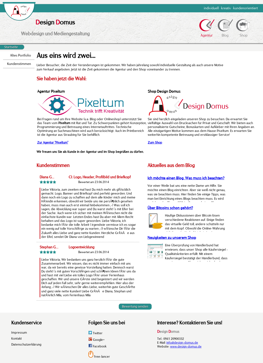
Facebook (97, 346)
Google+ (96, 339)
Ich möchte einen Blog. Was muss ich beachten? (186, 178)
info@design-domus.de (182, 342)
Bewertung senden (135, 306)
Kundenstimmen (19, 64)
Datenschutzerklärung (26, 344)
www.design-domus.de (186, 346)
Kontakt (16, 338)
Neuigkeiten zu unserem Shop (172, 238)
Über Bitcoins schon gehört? (170, 208)
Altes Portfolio (20, 55)
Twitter (95, 333)
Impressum (19, 332)
